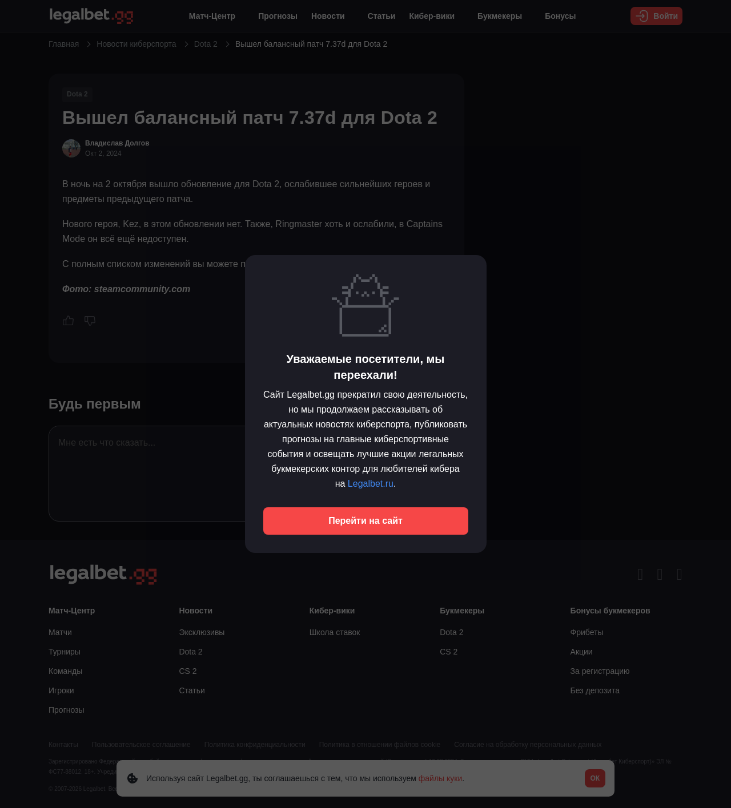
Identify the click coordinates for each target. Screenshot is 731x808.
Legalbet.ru (370, 483)
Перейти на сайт (365, 521)
